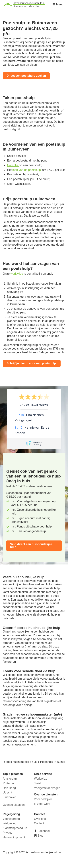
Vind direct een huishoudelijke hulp (31, 546)
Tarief (37, 783)
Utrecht (7, 792)
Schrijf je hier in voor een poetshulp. (32, 363)
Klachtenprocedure (15, 828)
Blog (40, 835)
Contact (39, 823)
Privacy (7, 832)
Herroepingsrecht (14, 837)
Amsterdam (10, 778)
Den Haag (9, 788)
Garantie (13, 165)
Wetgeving (9, 823)
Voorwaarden (11, 818)
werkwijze (17, 273)
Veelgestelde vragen (47, 788)
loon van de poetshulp (26, 169)
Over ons (40, 818)
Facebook (44, 830)
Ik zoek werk (42, 803)
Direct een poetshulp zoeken (26, 75)
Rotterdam (9, 783)
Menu (57, 4)
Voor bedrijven (43, 799)
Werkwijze (40, 778)
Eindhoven (10, 797)
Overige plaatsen (14, 804)
